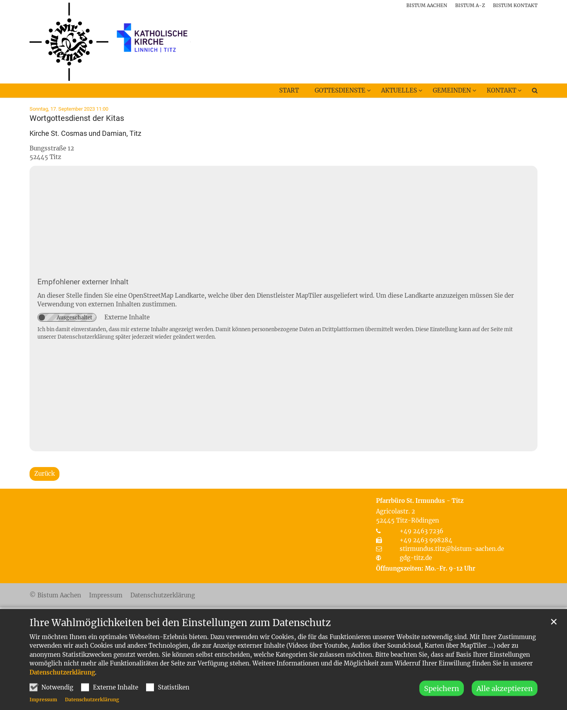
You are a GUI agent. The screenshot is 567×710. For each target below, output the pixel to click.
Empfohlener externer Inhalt (82, 282)
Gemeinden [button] (452, 90)
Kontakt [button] (501, 90)
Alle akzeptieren (504, 701)
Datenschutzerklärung (62, 685)
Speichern (441, 701)
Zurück (44, 473)
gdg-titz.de (416, 558)
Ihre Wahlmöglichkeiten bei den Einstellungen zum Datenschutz (180, 636)
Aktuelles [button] (399, 90)
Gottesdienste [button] (340, 90)
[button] (529, 92)
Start (289, 90)
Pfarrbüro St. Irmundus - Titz (419, 500)
